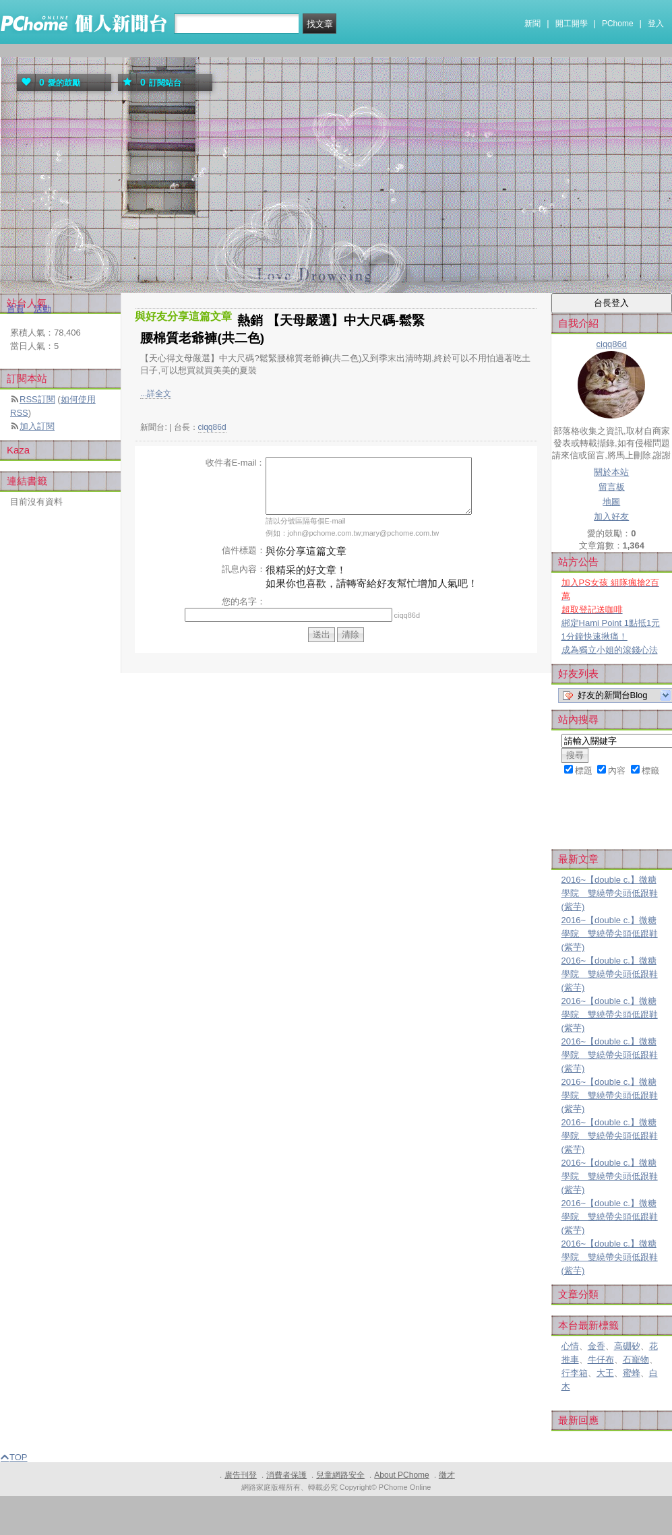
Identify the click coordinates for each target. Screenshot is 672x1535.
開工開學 (571, 23)
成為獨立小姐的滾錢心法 (609, 650)
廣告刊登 (240, 1475)
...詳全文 (155, 393)
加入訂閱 (37, 426)
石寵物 (636, 1359)
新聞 (532, 23)
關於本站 (611, 472)
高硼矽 (627, 1346)
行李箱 (574, 1373)
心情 (570, 1346)
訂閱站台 (149, 82)
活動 (42, 309)
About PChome (401, 1475)
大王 (605, 1373)
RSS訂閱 (37, 399)
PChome (618, 23)
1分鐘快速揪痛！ (594, 636)
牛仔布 (601, 1359)
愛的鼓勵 (48, 82)
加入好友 (611, 516)
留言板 (612, 487)
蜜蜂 (631, 1373)
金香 (596, 1346)
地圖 (611, 502)
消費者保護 (286, 1475)
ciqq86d (212, 427)
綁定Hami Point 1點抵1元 (611, 623)
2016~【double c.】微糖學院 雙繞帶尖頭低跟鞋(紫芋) (609, 893)
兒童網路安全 (340, 1475)
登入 (656, 23)
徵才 (447, 1475)
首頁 (15, 309)
